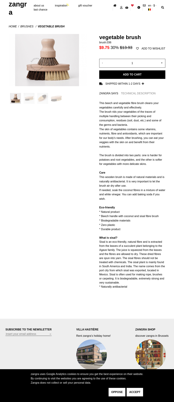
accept (135, 392)
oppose (117, 392)
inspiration (61, 5)
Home (13, 26)
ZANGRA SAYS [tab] (108, 93)
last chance (40, 9)
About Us (39, 5)
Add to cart (132, 74)
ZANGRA (18, 8)
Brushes (27, 26)
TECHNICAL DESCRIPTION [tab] (138, 93)
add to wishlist (150, 48)
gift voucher (85, 5)
